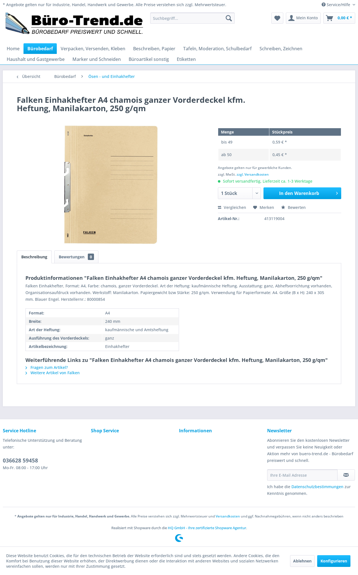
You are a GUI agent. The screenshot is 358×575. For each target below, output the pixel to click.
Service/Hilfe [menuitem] (336, 4)
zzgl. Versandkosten (253, 174)
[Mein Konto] (303, 18)
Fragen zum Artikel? (46, 367)
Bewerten (293, 207)
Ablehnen (302, 561)
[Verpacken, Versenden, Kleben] (93, 48)
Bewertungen (76, 257)
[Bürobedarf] (40, 48)
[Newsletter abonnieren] (346, 475)
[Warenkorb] (339, 18)
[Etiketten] (186, 59)
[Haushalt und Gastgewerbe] (36, 59)
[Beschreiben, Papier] (154, 48)
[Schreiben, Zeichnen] (281, 48)
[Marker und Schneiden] (97, 59)
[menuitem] (192, 18)
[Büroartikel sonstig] (149, 59)
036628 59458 (20, 460)
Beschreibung (34, 256)
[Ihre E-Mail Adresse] (302, 475)
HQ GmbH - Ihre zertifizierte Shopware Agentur (207, 527)
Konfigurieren (334, 561)
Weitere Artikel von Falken (52, 372)
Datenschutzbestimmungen (317, 486)
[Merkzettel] (277, 18)
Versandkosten (228, 516)
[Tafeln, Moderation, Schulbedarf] (217, 48)
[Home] (13, 48)
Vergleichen (232, 207)
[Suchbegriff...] (192, 18)
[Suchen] (229, 18)
